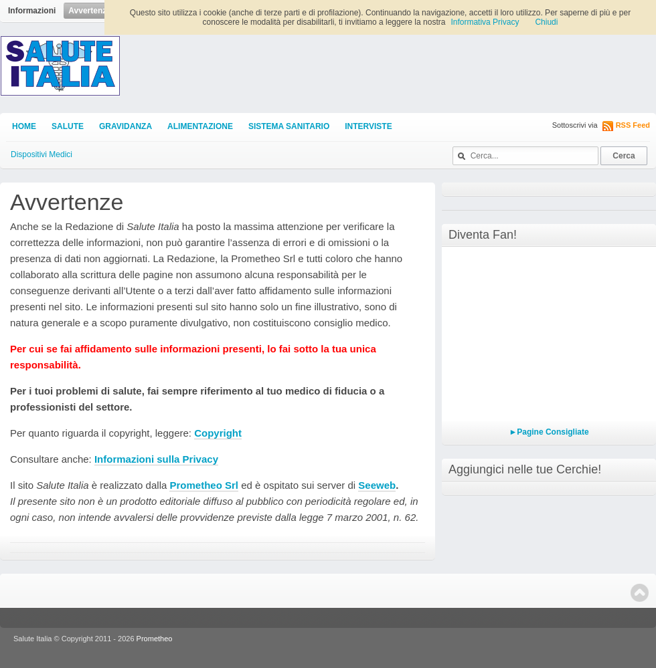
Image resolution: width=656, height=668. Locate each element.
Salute (68, 126)
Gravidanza (125, 126)
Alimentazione (200, 126)
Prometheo (155, 639)
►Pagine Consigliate (548, 432)
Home (24, 126)
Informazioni (32, 10)
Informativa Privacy (484, 22)
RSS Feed (633, 125)
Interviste (368, 126)
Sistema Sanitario (288, 126)
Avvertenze (89, 10)
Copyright (218, 433)
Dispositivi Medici (41, 154)
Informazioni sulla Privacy (156, 459)
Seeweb (377, 485)
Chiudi (546, 22)
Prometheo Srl (203, 485)
